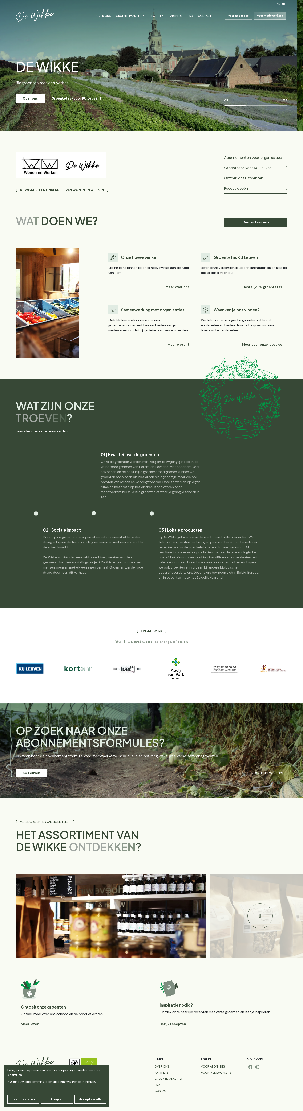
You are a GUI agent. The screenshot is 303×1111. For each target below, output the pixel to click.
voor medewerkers (270, 15)
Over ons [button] (30, 98)
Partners (176, 16)
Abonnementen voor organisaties (253, 157)
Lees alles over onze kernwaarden (42, 431)
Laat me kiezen (23, 1099)
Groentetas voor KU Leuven (248, 167)
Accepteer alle (90, 1099)
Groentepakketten (130, 16)
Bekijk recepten (173, 1024)
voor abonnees (238, 15)
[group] (29, 668)
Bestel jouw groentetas (262, 287)
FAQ (190, 16)
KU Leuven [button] (31, 773)
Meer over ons (178, 287)
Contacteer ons (255, 222)
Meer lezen (30, 1024)
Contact (204, 16)
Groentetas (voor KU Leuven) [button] (76, 98)
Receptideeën (236, 188)
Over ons (103, 16)
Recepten (157, 16)
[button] (260, 915)
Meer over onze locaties (262, 344)
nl (284, 4)
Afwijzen (56, 1099)
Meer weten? (178, 344)
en (278, 4)
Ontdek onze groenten (243, 178)
